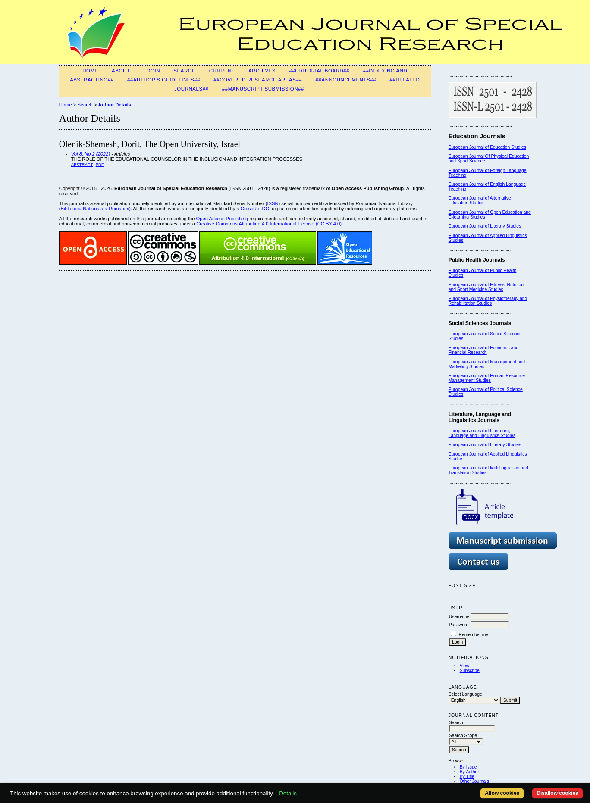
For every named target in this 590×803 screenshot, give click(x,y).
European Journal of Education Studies (487, 147)
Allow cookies (502, 793)
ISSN (272, 203)
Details (288, 793)
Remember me (474, 634)
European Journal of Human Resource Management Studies (487, 378)
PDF (100, 164)
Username (459, 616)
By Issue (468, 767)
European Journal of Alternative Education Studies (480, 200)
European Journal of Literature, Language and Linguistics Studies (482, 433)
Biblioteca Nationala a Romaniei (95, 208)
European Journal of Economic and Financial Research (483, 350)
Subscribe (470, 670)
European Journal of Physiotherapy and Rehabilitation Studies (488, 301)
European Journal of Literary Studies (485, 226)
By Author (469, 771)
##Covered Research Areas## (257, 79)
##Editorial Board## (319, 70)
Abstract (82, 164)
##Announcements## (346, 79)
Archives (262, 70)
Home (90, 70)
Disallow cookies (557, 793)
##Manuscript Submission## (263, 88)
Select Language (465, 694)
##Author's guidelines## (163, 79)
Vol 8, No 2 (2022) (90, 153)
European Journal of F (471, 170)
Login (152, 70)
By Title (467, 776)
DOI (266, 208)
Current (222, 70)
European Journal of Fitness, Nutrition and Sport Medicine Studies (486, 287)
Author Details (114, 104)
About (121, 70)
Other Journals (474, 781)
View (464, 665)
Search (184, 70)
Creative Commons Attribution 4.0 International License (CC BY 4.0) (269, 223)
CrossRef (251, 208)
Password (459, 624)
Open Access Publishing (222, 218)
